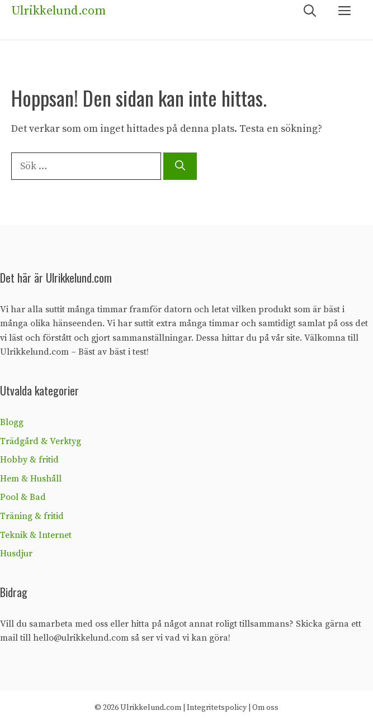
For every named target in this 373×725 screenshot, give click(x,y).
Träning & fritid (32, 516)
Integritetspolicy (217, 708)
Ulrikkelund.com (58, 10)
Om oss (265, 708)
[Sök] (180, 166)
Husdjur (16, 553)
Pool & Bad (23, 497)
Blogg (11, 422)
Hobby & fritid (29, 459)
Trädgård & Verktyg (40, 441)
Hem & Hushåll (31, 478)
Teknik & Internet (36, 535)
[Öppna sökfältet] (309, 11)
